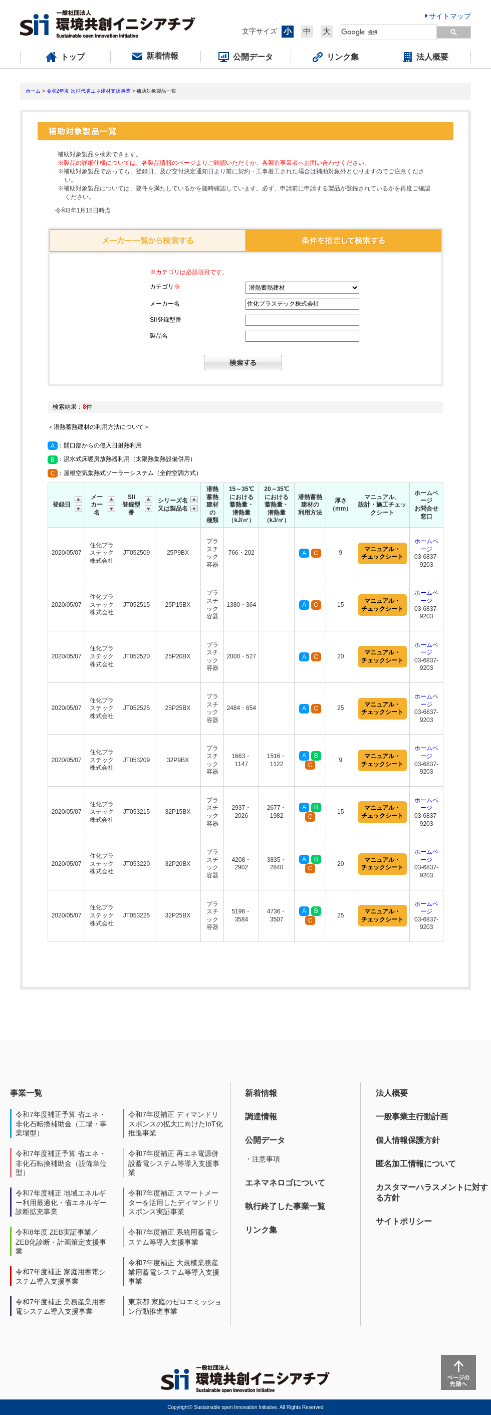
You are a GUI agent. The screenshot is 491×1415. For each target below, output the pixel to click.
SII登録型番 (165, 319)
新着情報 (261, 1093)
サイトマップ (450, 16)
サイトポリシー (404, 1221)
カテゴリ (165, 286)
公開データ (265, 1140)
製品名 (159, 335)
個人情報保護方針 (408, 1140)
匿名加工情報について (416, 1163)
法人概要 (392, 1093)
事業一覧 (26, 1093)
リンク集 (261, 1230)
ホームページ (426, 545)
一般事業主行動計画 (412, 1116)
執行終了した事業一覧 (285, 1206)
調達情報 (261, 1116)
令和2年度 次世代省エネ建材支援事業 (89, 91)
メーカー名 (165, 303)
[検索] (389, 32)
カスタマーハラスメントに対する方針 (432, 1192)
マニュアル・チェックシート (382, 553)
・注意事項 (262, 1159)
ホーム (33, 91)
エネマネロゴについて (285, 1182)
